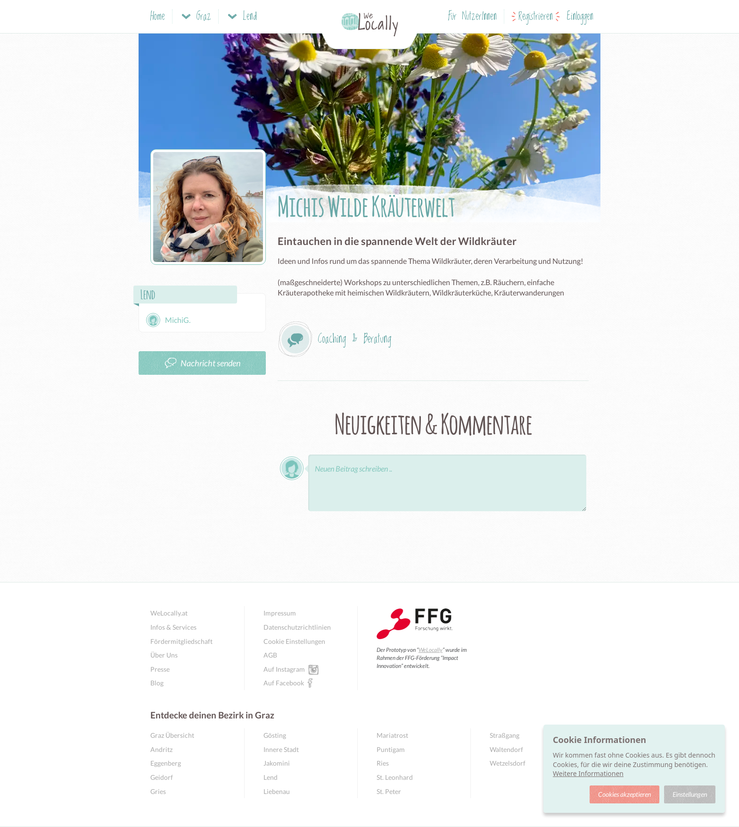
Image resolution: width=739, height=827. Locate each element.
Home (157, 16)
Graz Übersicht (172, 735)
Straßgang (504, 735)
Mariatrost (392, 735)
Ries (383, 763)
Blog (157, 683)
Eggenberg (165, 763)
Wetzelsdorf (508, 763)
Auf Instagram (284, 668)
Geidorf (161, 777)
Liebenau (276, 791)
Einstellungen (690, 794)
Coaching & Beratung (354, 339)
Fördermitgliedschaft (181, 641)
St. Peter (389, 791)
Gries (158, 791)
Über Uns (164, 655)
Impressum (279, 613)
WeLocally (431, 649)
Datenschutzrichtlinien (297, 627)
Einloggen (580, 16)
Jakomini (276, 763)
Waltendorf (506, 749)
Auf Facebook (283, 682)
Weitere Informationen (588, 773)
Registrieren (535, 16)
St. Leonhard (395, 777)
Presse (160, 669)
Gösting (274, 735)
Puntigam (391, 749)
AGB (270, 655)
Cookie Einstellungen (294, 641)
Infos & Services (173, 627)
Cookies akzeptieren (624, 794)
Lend (270, 777)
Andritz (161, 749)
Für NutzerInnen (472, 16)
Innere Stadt (281, 749)
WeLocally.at (169, 613)
